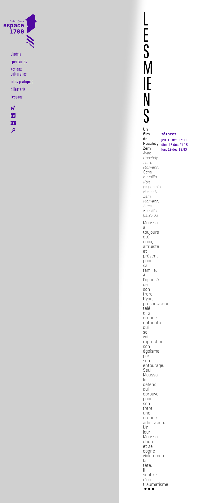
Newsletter (13, 107)
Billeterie (13, 123)
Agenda (13, 115)
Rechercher (13, 130)
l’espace (17, 96)
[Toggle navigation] (30, 42)
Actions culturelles (19, 71)
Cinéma (16, 53)
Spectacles (19, 61)
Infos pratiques (22, 81)
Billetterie (18, 89)
